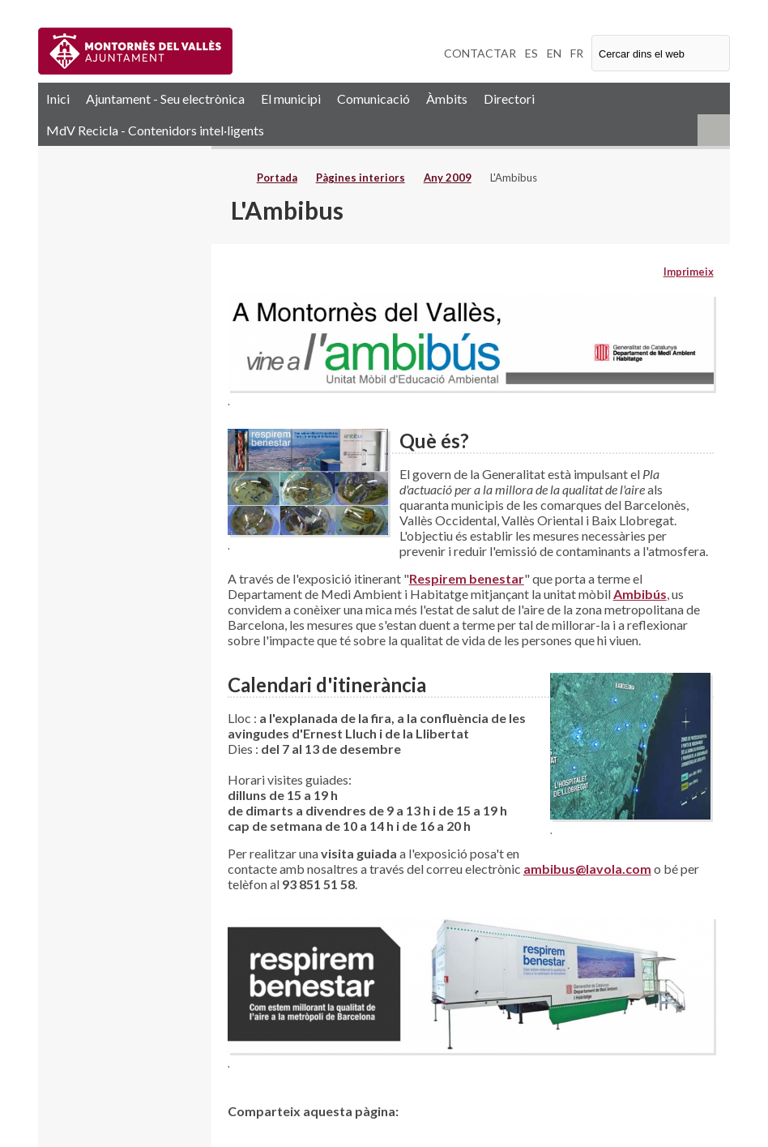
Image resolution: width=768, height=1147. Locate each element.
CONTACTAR (480, 53)
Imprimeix (688, 271)
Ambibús (640, 593)
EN (554, 53)
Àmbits (446, 98)
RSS (714, 130)
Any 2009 (447, 177)
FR (576, 53)
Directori (509, 98)
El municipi (291, 98)
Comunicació (373, 98)
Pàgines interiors (360, 177)
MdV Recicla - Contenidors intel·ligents (155, 130)
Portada (277, 177)
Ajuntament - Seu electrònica (165, 98)
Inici (58, 98)
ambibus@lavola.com (587, 868)
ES (531, 53)
